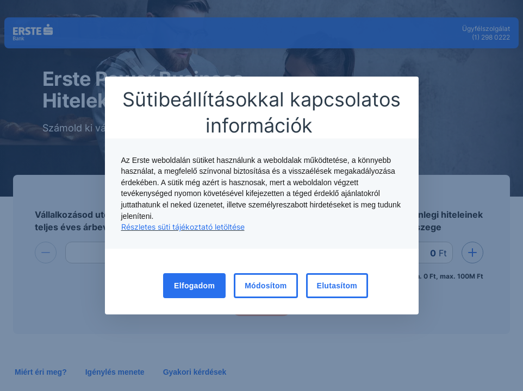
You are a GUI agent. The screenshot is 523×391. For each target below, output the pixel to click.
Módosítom (266, 285)
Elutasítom (337, 285)
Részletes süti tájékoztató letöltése (183, 226)
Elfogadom (194, 285)
